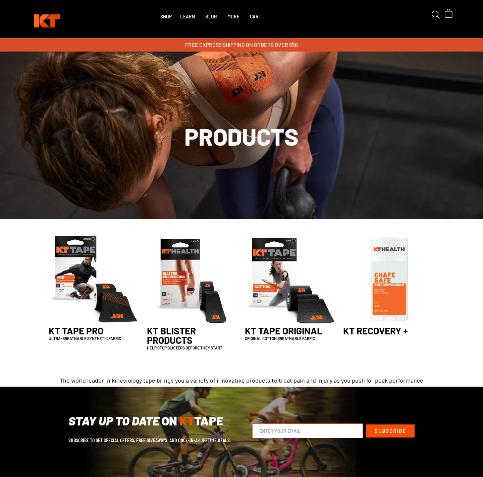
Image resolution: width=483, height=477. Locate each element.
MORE (233, 16)
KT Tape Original (283, 331)
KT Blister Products (171, 335)
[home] (45, 14)
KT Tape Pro (76, 331)
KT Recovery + (375, 331)
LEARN (187, 16)
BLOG (211, 16)
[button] (166, 16)
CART (256, 16)
